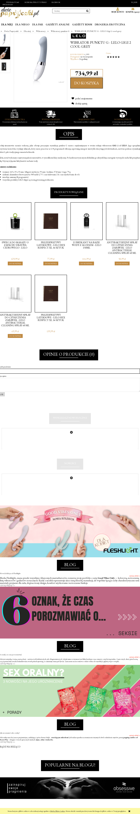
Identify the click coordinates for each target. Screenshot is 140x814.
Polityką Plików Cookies (57, 811)
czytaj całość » (134, 582)
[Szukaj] (87, 11)
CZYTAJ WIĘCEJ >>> (7, 592)
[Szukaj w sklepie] (68, 11)
